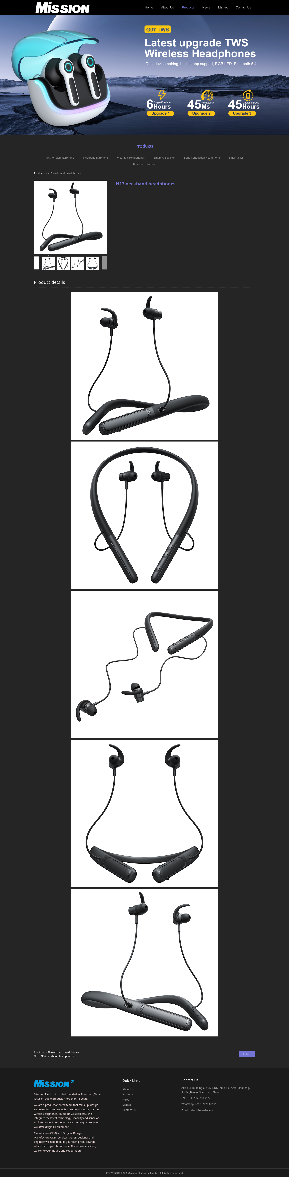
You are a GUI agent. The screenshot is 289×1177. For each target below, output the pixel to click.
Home (149, 7)
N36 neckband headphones (57, 1056)
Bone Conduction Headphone (202, 157)
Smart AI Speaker (164, 157)
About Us (167, 7)
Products (188, 7)
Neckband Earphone (95, 157)
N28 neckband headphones (62, 1052)
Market (223, 7)
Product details (49, 282)
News (206, 7)
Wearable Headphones (130, 157)
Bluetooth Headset (144, 164)
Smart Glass (236, 157)
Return (247, 1054)
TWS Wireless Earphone (60, 157)
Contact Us (243, 7)
